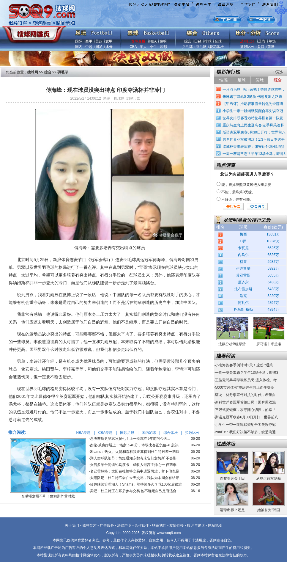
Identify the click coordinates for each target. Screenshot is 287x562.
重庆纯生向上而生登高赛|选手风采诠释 (253, 125)
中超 (88, 47)
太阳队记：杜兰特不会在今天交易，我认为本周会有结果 (134, 478)
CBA (133, 47)
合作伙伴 (142, 525)
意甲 (109, 41)
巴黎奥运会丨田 (232, 478)
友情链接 (176, 525)
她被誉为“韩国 (268, 510)
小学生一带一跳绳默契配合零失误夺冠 (253, 111)
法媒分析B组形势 (232, 344)
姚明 (163, 41)
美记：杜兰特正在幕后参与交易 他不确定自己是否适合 (133, 491)
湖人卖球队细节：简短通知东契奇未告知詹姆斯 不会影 (133, 458)
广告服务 (107, 525)
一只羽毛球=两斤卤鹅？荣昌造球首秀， (254, 89)
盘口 (260, 47)
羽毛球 (201, 47)
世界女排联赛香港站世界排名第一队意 (253, 118)
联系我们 (159, 525)
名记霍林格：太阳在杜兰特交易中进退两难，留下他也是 (134, 471)
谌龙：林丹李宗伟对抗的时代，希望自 (245, 395)
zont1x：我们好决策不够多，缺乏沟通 (245, 432)
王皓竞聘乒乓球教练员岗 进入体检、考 (246, 380)
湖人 (143, 47)
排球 (208, 41)
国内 (78, 47)
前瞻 (271, 47)
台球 (218, 41)
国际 (78, 41)
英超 (98, 41)
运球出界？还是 (232, 510)
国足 (98, 47)
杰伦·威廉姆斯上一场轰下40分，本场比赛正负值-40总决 (134, 445)
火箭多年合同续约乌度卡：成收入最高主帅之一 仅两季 (133, 465)
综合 (187, 41)
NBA (153, 41)
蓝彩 (163, 47)
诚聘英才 (89, 525)
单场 (272, 41)
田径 (197, 41)
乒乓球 (187, 47)
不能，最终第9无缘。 (238, 192)
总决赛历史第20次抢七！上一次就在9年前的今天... (130, 439)
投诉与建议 (196, 525)
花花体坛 (216, 47)
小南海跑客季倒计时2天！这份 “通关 (244, 365)
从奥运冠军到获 (268, 478)
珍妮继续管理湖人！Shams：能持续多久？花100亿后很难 (136, 484)
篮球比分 (247, 47)
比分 (109, 47)
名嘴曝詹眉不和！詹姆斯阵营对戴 (48, 496)
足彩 (261, 41)
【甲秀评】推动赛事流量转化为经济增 (253, 104)
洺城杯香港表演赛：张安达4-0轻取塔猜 (254, 147)
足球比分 (247, 41)
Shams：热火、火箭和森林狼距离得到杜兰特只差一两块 (134, 452)
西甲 (88, 41)
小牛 (153, 47)
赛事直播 (138, 41)
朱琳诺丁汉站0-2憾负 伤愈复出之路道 (252, 97)
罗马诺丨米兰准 (268, 344)
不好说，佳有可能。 (237, 199)
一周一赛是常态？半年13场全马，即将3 (254, 154)
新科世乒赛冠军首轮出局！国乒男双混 (245, 402)
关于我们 (72, 525)
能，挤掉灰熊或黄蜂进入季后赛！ (248, 185)
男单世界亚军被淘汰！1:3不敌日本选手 (254, 139)
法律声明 (124, 525)
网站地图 (215, 525)
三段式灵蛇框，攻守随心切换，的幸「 (245, 410)
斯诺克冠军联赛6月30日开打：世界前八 (254, 132)
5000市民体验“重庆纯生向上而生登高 (244, 387)
